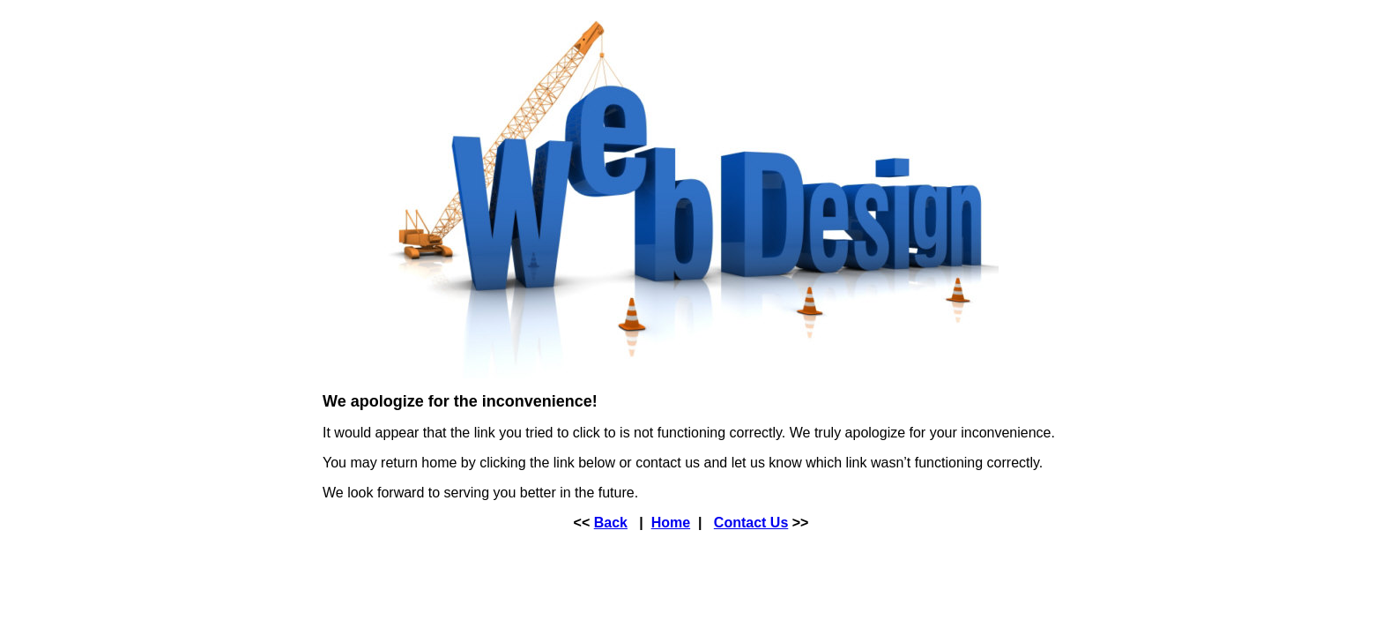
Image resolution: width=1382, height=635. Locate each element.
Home (670, 522)
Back (611, 522)
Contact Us (751, 522)
